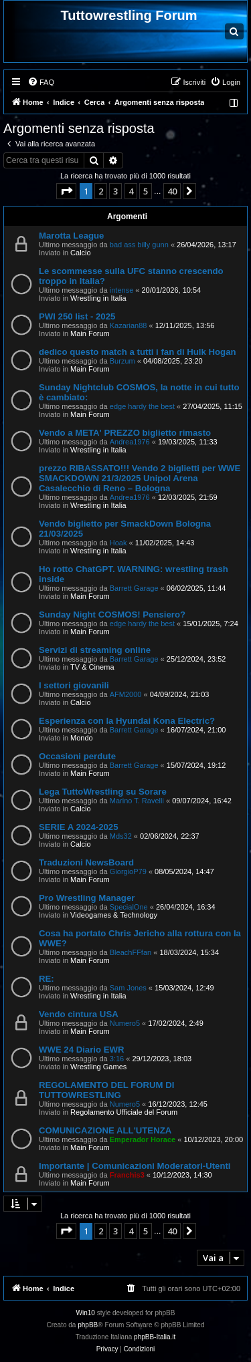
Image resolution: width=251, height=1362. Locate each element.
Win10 (85, 1313)
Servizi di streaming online (95, 650)
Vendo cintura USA (78, 1014)
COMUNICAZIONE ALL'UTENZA (105, 1130)
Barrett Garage (134, 588)
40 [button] (172, 191)
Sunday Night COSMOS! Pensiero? (112, 614)
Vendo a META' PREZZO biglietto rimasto (125, 433)
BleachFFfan (130, 952)
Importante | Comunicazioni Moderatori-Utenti (135, 1166)
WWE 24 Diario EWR (81, 1050)
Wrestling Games (98, 1067)
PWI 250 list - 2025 (77, 316)
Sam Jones (128, 988)
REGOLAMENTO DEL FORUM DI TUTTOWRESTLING (106, 1090)
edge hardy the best (142, 406)
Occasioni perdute (77, 756)
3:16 (117, 1059)
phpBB (88, 1325)
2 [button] (100, 191)
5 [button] (145, 191)
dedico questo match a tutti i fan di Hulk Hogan (137, 352)
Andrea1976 (130, 442)
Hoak (118, 543)
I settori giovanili (74, 685)
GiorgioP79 (128, 871)
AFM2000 (126, 694)
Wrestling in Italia (98, 298)
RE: (46, 979)
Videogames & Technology (113, 915)
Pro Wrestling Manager (87, 898)
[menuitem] (40, 82)
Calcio (80, 253)
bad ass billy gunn (139, 245)
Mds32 (121, 836)
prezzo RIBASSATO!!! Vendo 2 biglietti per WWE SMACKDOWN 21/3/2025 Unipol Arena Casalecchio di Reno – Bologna (139, 478)
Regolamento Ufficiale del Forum (123, 1112)
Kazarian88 (128, 325)
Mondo (81, 738)
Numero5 (125, 1023)
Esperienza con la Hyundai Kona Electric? (127, 721)
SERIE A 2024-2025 (78, 827)
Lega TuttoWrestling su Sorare (103, 792)
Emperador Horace (142, 1139)
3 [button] (115, 191)
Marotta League (71, 236)
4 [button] (131, 191)
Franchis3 (127, 1175)
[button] (66, 191)
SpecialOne (129, 907)
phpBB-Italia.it (154, 1337)
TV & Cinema (92, 667)
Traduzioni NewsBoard (86, 862)
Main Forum (90, 333)
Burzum (122, 361)
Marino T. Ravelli (137, 801)
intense (121, 290)
